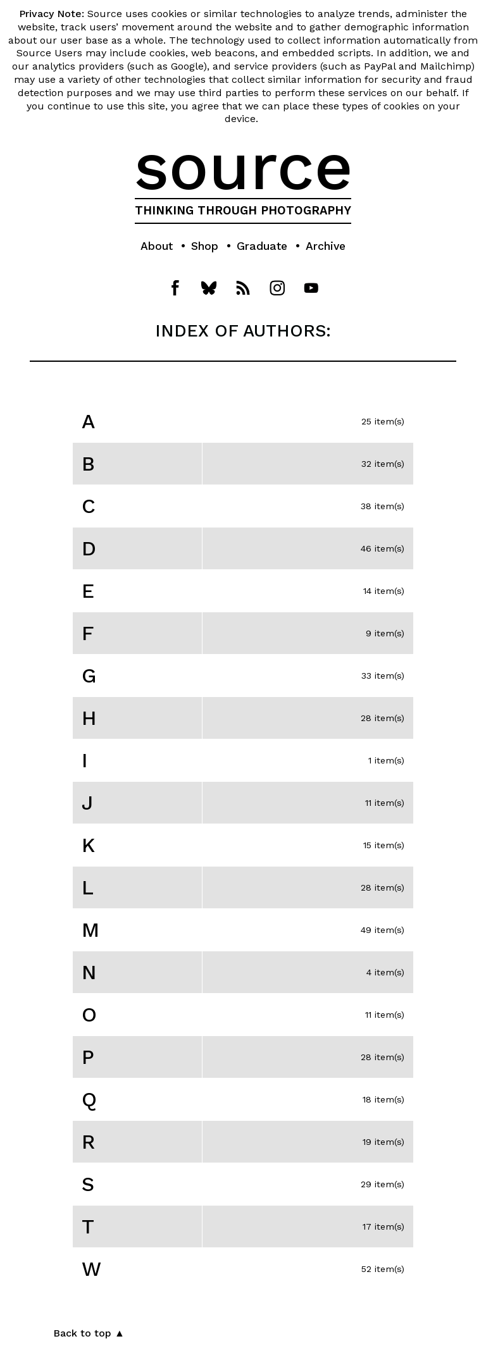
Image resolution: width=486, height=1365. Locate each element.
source (243, 166)
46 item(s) (382, 548)
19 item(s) (383, 1142)
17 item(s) (383, 1226)
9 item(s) (385, 633)
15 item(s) (383, 845)
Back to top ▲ (89, 1333)
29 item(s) (382, 1184)
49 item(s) (382, 930)
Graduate (262, 246)
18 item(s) (383, 1099)
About (156, 246)
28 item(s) (382, 718)
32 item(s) (382, 464)
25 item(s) (382, 421)
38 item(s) (382, 506)
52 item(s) (382, 1269)
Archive (326, 246)
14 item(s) (383, 591)
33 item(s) (382, 675)
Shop (204, 246)
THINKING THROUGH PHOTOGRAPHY (243, 211)
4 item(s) (385, 972)
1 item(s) (386, 760)
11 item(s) (384, 803)
